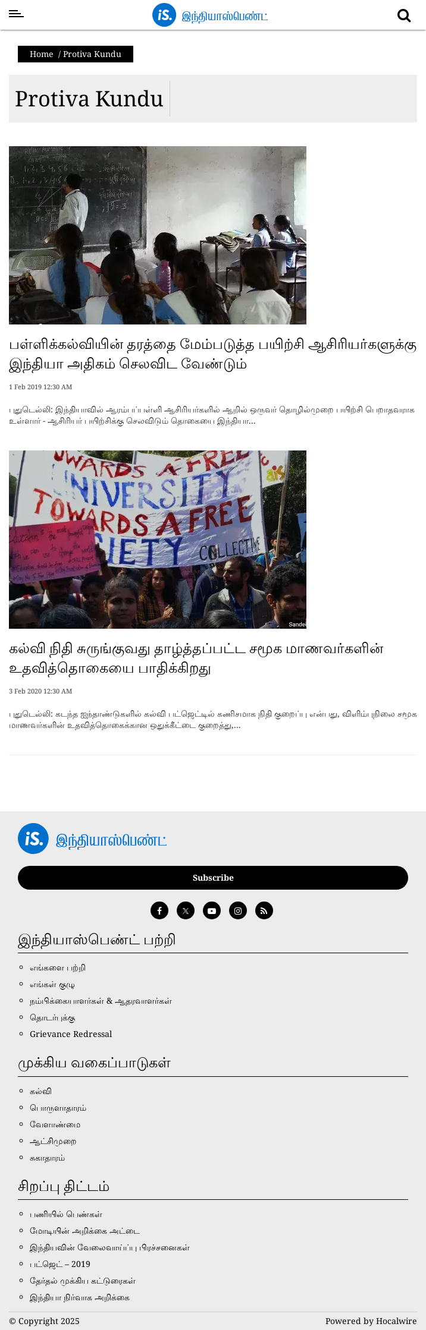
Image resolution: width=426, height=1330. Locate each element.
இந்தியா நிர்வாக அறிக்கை (80, 1297)
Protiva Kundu (89, 98)
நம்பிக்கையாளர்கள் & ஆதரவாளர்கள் (101, 1000)
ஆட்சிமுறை (53, 1140)
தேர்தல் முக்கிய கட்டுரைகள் (83, 1280)
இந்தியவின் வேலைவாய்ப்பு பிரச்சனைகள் (110, 1247)
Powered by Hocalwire (371, 1320)
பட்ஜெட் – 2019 (60, 1263)
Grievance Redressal (71, 1033)
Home (42, 53)
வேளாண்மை (55, 1124)
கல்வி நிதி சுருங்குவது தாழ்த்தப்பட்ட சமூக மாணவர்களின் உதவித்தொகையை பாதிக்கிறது (196, 657)
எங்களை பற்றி (58, 967)
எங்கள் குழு (52, 983)
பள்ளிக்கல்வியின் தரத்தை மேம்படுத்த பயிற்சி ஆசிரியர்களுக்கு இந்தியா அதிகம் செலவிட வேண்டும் (212, 353)
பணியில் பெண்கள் (66, 1213)
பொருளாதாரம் (58, 1107)
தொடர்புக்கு (52, 1017)
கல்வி (41, 1090)
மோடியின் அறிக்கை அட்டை (85, 1230)
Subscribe (213, 877)
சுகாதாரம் (47, 1157)
